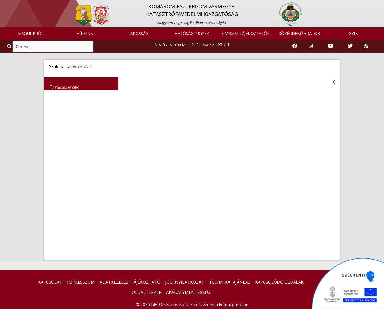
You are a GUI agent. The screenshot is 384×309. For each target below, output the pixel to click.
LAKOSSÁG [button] (138, 33)
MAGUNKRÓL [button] (30, 33)
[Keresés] (53, 46)
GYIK (353, 33)
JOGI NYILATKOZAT (184, 282)
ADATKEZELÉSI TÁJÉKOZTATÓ (130, 282)
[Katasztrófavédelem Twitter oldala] (350, 46)
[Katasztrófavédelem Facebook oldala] (295, 46)
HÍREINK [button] (84, 33)
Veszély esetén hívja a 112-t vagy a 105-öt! (192, 44)
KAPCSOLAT (50, 282)
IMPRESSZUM (81, 282)
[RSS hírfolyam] (366, 46)
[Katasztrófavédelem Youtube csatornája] (330, 46)
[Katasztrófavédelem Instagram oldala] (310, 46)
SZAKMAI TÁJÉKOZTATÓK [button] (246, 33)
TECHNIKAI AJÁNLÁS (229, 282)
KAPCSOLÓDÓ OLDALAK (279, 282)
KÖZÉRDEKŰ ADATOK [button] (299, 33)
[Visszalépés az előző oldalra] (334, 82)
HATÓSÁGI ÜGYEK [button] (192, 33)
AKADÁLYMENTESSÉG (188, 292)
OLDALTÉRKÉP (146, 292)
